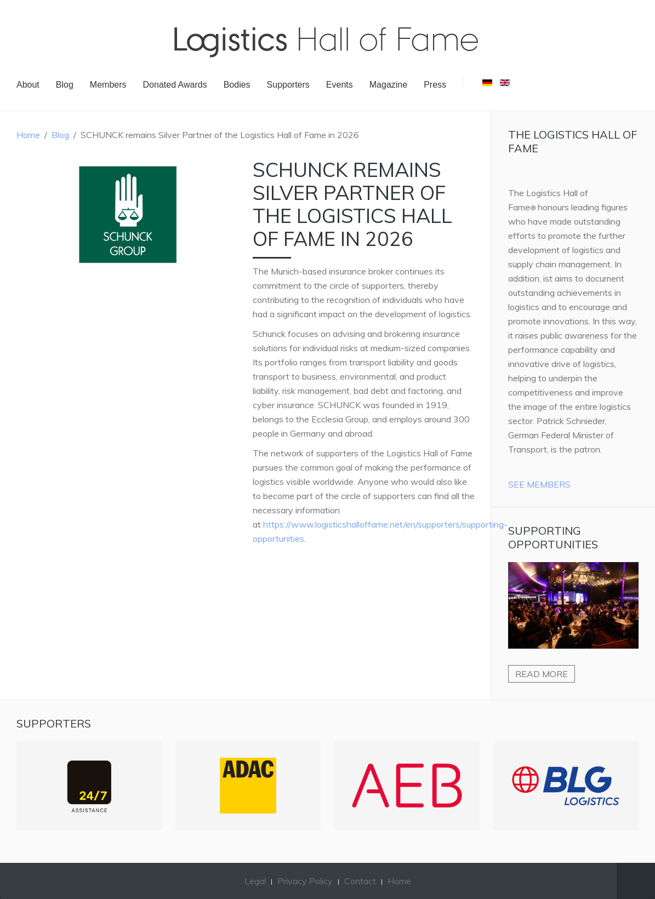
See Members (539, 484)
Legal (255, 880)
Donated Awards (175, 84)
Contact (360, 880)
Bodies (237, 84)
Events (339, 84)
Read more (541, 673)
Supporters (288, 84)
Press (435, 84)
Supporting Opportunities (553, 537)
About (27, 84)
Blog (64, 84)
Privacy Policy (305, 880)
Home (28, 134)
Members (108, 84)
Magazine (388, 84)
